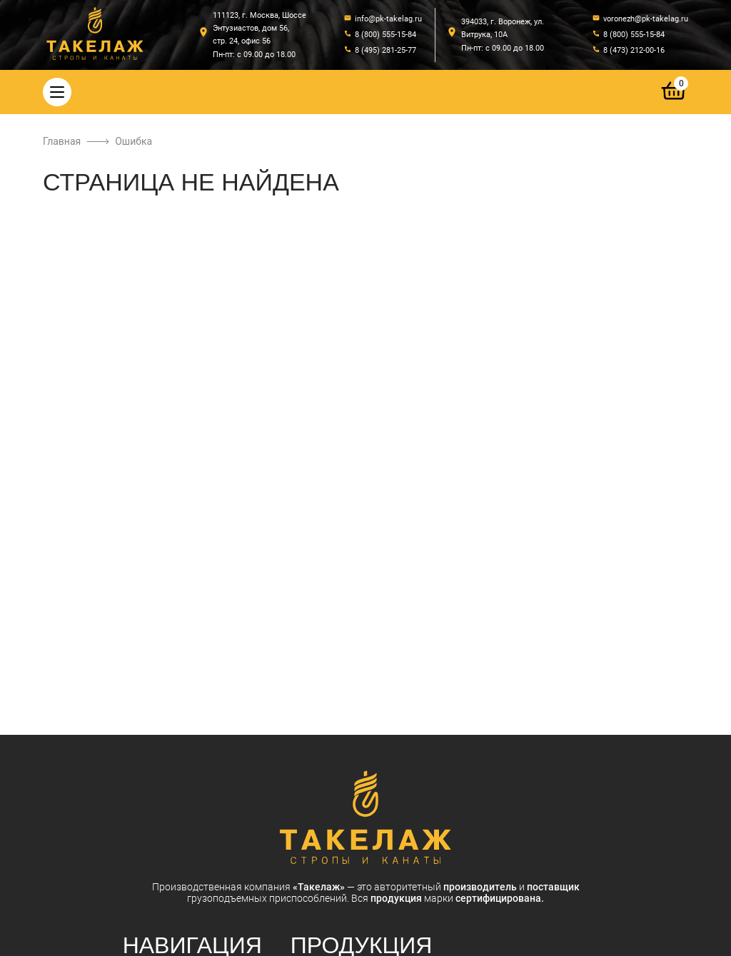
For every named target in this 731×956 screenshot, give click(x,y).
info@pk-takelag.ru (388, 19)
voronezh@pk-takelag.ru (645, 19)
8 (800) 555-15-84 (385, 34)
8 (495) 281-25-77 (385, 50)
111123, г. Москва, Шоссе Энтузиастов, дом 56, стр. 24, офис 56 (259, 28)
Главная (62, 141)
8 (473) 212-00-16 (634, 50)
